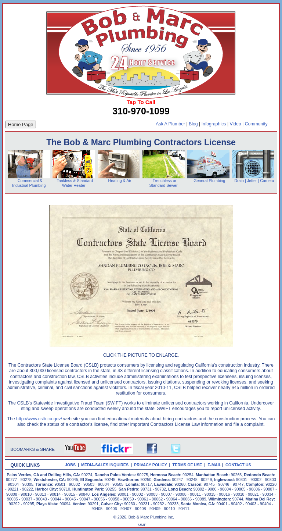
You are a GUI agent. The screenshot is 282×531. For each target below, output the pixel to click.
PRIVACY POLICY (151, 465)
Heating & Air (118, 180)
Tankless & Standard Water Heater (74, 183)
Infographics (214, 123)
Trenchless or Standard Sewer (163, 183)
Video (235, 123)
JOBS (70, 465)
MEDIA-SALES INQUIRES (106, 465)
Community (256, 123)
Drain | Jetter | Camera (254, 180)
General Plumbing (209, 180)
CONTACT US (239, 465)
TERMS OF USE (189, 465)
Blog (193, 123)
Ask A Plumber (170, 123)
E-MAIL (214, 465)
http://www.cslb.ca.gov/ (39, 418)
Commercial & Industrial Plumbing (29, 183)
